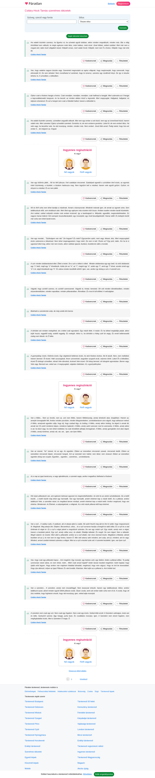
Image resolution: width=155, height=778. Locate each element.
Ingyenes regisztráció (77, 150)
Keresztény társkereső (87, 707)
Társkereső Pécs (32, 724)
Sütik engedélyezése (104, 774)
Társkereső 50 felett (86, 701)
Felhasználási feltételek (47, 691)
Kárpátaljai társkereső (87, 718)
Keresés (123, 28)
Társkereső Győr (32, 729)
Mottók (28, 768)
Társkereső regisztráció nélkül (90, 746)
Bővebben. (87, 774)
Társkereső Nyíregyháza (35, 735)
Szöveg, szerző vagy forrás (40, 17)
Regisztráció (123, 4)
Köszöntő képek (32, 763)
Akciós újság (83, 768)
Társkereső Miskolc (33, 713)
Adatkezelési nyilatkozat (67, 691)
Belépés (111, 4)
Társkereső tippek (107, 691)
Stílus (81, 17)
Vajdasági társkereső (86, 724)
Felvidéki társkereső (86, 713)
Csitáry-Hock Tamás (38, 54)
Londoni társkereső (86, 729)
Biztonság (81, 691)
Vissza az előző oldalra (77, 671)
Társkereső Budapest (34, 701)
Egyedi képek (30, 757)
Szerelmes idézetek (33, 752)
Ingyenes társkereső (86, 752)
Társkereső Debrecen (34, 707)
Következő (83, 679)
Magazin (81, 763)
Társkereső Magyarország (89, 757)
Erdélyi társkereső (32, 746)
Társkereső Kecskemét (35, 741)
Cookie (90, 691)
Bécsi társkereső (85, 735)
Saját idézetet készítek (77, 36)
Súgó (97, 691)
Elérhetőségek (30, 691)
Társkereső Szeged (33, 718)
